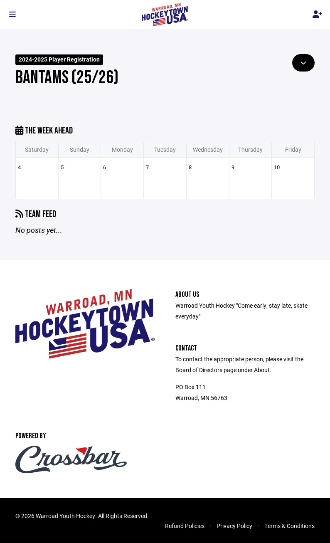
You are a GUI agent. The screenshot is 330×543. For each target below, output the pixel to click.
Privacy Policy (234, 526)
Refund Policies (184, 526)
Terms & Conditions (289, 526)
